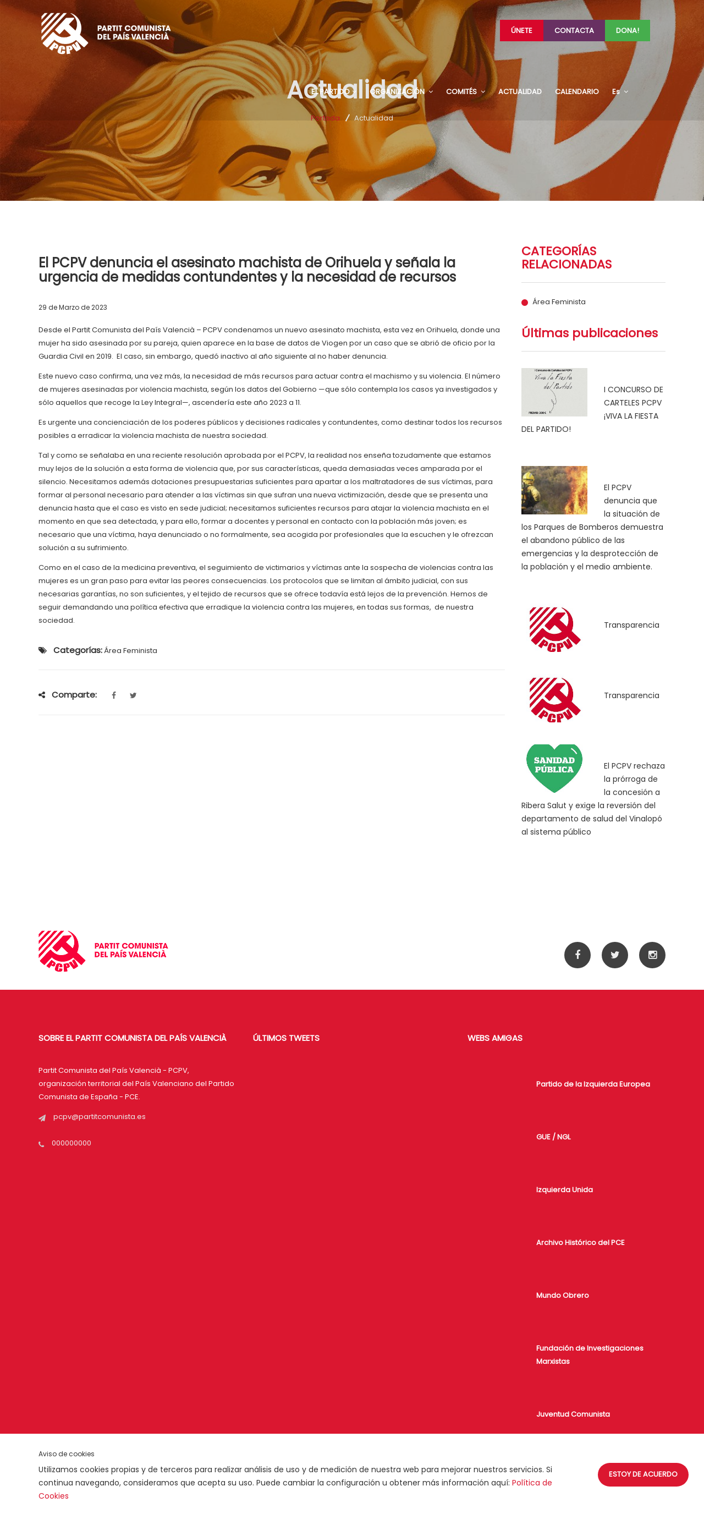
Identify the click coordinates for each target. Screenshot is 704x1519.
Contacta (574, 30)
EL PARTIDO (333, 91)
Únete (522, 30)
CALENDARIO (577, 91)
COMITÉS (465, 91)
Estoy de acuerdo (643, 1474)
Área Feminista (559, 302)
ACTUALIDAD (520, 91)
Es (620, 91)
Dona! (627, 30)
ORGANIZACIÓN (401, 91)
